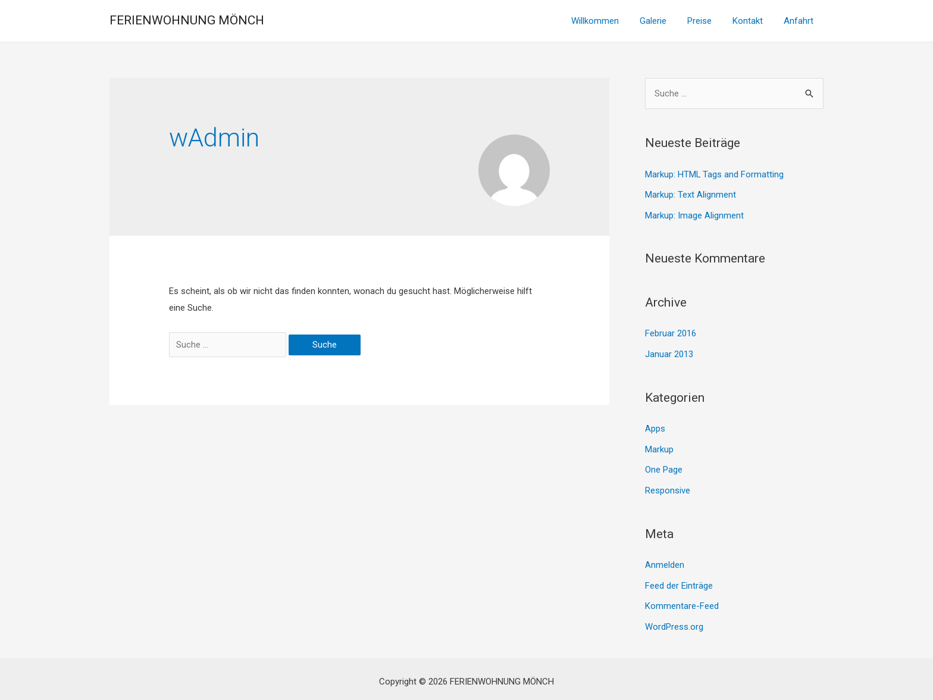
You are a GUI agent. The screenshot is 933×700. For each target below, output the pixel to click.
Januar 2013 (669, 352)
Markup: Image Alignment (694, 214)
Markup (659, 446)
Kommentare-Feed (682, 601)
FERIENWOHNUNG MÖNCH (186, 20)
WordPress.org (674, 620)
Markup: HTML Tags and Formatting (714, 174)
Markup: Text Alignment (690, 194)
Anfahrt (800, 20)
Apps (655, 426)
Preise (706, 20)
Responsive (667, 487)
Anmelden (664, 560)
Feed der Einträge (679, 581)
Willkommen (608, 20)
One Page (663, 466)
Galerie (663, 20)
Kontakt (752, 20)
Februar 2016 (670, 332)
